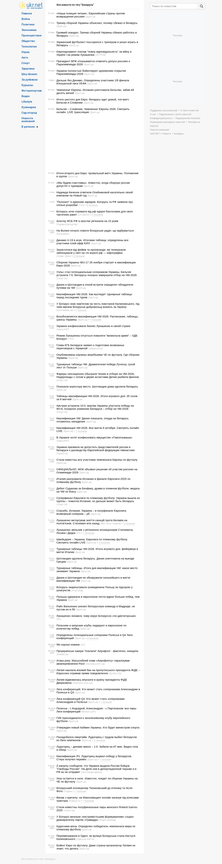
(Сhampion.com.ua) (82, 683)
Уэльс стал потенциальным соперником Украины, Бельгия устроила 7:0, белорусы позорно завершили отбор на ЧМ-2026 (96, 273)
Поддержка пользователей (163, 110)
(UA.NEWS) (83, 214)
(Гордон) (68, 791)
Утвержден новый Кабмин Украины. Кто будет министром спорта (97, 727)
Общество (28, 40)
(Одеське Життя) (85, 839)
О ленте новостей (189, 110)
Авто (25, 57)
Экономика (29, 29)
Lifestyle (27, 101)
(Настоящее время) (91, 772)
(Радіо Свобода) (107, 820)
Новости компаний (28, 119)
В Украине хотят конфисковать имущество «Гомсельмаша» (94, 437)
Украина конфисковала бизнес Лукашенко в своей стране (93, 326)
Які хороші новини (68, 644)
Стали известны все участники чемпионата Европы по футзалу (96, 459)
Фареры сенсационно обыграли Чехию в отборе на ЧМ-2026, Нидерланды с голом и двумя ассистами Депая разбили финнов (97, 375)
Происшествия (32, 35)
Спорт (26, 62)
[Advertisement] (94, 142)
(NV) (78, 533)
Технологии (29, 46)
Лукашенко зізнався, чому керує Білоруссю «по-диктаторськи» (96, 615)
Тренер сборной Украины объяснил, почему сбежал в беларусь (96, 22)
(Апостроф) (77, 590)
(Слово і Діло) (63, 256)
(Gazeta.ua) (62, 654)
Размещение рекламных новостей (167, 122)
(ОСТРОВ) (100, 54)
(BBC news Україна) (110, 523)
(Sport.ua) (90, 16)
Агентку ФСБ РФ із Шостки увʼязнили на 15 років (87, 221)
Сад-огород (29, 112)
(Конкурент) (62, 233)
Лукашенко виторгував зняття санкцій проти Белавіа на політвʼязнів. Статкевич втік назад (91, 522)
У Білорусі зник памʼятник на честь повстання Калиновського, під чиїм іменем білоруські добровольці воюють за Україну (97, 305)
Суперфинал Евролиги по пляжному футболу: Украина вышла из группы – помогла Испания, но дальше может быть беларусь (98, 499)
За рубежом (29, 79)
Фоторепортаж (32, 90)
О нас (153, 114)
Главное (27, 13)
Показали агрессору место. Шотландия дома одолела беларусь (97, 386)
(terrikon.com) (88, 711)
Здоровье (28, 68)
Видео (26, 96)
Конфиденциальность (161, 118)
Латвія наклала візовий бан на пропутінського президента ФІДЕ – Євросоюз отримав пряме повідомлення (98, 672)
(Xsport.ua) (62, 453)
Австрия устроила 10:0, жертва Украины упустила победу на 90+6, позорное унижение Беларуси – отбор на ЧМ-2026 (95, 407)
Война (26, 18)
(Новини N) (74, 800)
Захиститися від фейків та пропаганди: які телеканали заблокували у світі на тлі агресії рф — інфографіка (91, 251)
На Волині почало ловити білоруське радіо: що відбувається (95, 230)
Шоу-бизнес (29, 73)
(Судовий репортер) (67, 224)
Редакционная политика (188, 118)
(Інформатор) (95, 348)
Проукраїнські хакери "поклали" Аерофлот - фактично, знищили (97, 651)
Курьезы (27, 84)
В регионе (28, 126)
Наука (25, 51)
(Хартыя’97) (62, 329)
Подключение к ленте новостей (175, 114)
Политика (28, 24)
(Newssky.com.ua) (95, 663)
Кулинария (29, 107)
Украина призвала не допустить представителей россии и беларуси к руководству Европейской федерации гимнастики (95, 448)
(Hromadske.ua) (64, 310)
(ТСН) (81, 205)
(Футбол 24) (115, 673)
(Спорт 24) (61, 278)
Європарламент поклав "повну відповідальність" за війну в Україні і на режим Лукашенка (94, 53)
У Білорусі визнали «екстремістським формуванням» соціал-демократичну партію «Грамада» (95, 818)
